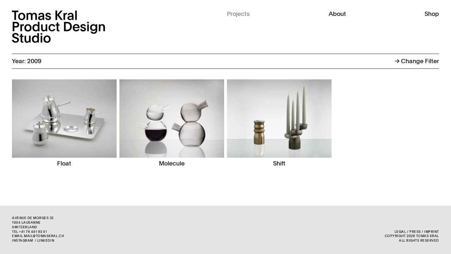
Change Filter (417, 62)
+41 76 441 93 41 (33, 232)
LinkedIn (45, 240)
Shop (432, 14)
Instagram (22, 240)
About (337, 14)
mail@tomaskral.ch (44, 236)
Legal (400, 232)
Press (415, 232)
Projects (238, 14)
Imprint (431, 232)
